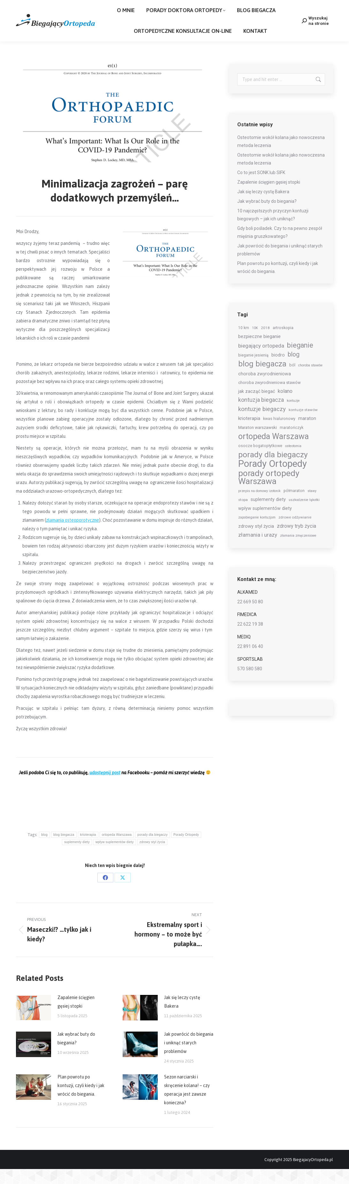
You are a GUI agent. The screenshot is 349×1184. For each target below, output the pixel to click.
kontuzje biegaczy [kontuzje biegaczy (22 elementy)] (262, 424)
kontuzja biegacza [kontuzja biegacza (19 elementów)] (261, 415)
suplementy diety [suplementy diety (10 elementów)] (268, 514)
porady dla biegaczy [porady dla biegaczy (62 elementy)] (273, 470)
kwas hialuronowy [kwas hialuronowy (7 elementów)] (279, 433)
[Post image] (33, 1022)
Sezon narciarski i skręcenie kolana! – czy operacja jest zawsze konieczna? (187, 1104)
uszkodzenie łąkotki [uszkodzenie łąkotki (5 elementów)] (304, 515)
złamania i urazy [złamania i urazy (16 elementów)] (257, 550)
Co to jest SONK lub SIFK (261, 187)
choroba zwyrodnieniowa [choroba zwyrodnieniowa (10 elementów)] (264, 388)
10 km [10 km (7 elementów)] (243, 343)
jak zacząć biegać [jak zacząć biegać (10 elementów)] (256, 406)
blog (44, 849)
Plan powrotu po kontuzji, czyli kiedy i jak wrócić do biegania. (80, 1100)
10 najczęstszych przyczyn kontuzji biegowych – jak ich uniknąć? (272, 229)
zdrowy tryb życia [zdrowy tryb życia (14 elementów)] (296, 541)
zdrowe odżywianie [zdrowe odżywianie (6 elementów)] (294, 532)
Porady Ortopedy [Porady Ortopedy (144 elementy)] (272, 479)
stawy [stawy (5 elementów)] (311, 506)
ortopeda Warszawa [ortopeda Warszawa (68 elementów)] (273, 451)
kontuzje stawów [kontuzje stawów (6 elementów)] (303, 425)
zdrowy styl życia (152, 857)
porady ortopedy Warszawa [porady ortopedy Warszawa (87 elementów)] (268, 492)
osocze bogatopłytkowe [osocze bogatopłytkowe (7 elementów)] (260, 461)
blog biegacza (63, 849)
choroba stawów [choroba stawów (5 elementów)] (310, 380)
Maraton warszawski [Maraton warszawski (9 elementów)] (257, 442)
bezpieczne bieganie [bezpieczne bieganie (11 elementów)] (259, 351)
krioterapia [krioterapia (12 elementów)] (249, 433)
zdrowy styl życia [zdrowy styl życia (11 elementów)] (256, 541)
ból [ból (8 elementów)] (292, 380)
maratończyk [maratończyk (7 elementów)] (291, 442)
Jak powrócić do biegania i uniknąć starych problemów (188, 1058)
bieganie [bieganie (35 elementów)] (300, 360)
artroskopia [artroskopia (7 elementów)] (283, 343)
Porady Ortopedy (186, 849)
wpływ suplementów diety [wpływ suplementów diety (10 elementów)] (265, 523)
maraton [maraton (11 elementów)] (307, 433)
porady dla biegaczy (152, 849)
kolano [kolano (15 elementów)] (285, 406)
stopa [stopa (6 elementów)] (243, 514)
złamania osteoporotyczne (72, 535)
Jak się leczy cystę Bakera (182, 1017)
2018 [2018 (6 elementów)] (265, 343)
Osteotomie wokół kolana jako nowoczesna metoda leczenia (281, 156)
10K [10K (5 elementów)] (255, 343)
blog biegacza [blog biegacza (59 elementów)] (262, 379)
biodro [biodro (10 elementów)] (278, 369)
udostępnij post (104, 787)
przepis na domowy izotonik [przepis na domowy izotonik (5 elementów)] (259, 506)
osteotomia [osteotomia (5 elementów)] (293, 461)
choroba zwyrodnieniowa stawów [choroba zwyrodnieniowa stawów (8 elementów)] (269, 397)
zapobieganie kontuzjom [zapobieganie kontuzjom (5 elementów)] (257, 532)
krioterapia (88, 849)
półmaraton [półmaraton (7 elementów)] (294, 506)
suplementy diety (77, 857)
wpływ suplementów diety (114, 857)
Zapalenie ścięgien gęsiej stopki (76, 1017)
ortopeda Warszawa (117, 849)
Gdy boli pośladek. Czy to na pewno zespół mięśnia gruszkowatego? (279, 247)
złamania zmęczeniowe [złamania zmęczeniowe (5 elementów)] (298, 550)
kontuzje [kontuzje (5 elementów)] (293, 416)
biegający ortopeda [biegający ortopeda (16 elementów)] (261, 360)
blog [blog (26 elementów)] (294, 369)
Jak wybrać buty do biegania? (76, 1053)
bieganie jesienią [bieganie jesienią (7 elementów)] (253, 370)
